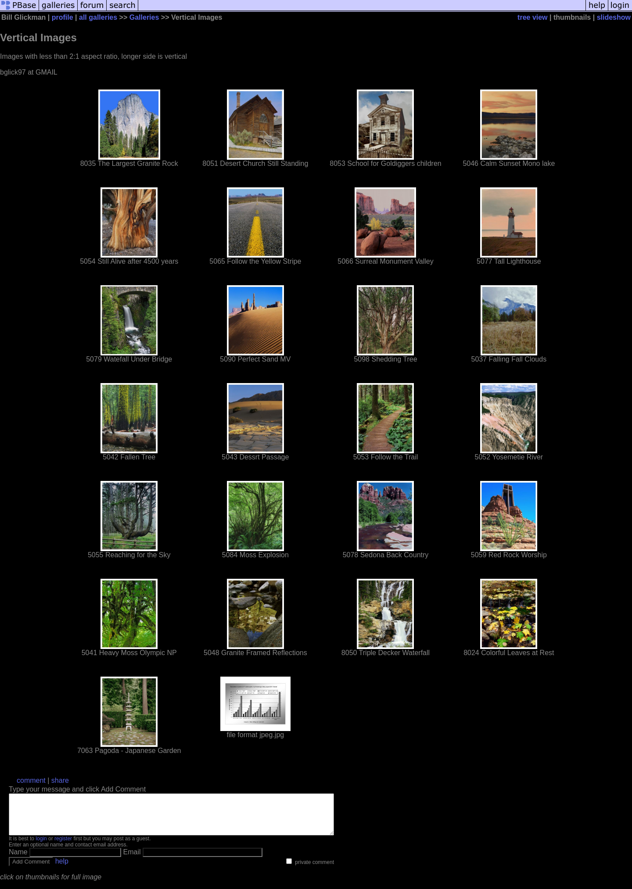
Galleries (144, 17)
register (63, 846)
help (61, 869)
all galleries (98, 17)
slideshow (614, 17)
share (60, 780)
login (41, 846)
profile (62, 17)
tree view (532, 17)
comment (31, 780)
